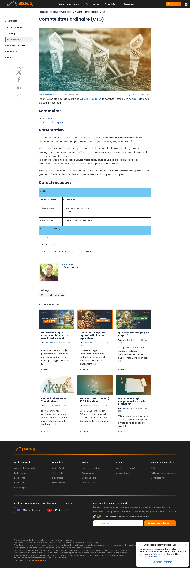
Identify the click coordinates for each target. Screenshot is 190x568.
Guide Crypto (20, 487)
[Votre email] (121, 523)
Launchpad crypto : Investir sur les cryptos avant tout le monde (54, 335)
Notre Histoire (111, 4)
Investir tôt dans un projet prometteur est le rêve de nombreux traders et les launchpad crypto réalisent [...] (55, 357)
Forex (9, 57)
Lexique (12, 21)
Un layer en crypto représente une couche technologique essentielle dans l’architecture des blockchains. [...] (93, 357)
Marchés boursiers (16, 45)
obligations (104, 141)
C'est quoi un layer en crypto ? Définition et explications (92, 335)
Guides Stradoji (89, 478)
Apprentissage (88, 473)
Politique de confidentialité (163, 554)
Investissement (14, 39)
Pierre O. (48, 405)
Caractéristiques (53, 122)
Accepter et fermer (162, 562)
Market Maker (58, 482)
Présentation (50, 118)
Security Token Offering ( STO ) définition (94, 400)
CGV (153, 468)
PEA (75, 163)
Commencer (173, 4)
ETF (114, 141)
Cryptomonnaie (14, 27)
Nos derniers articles (91, 468)
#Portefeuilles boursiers (52, 295)
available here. (40, 560)
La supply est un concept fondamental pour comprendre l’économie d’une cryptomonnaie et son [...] (133, 354)
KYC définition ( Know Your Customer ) (53, 400)
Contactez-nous (159, 478)
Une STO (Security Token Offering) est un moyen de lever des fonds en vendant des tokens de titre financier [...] (94, 417)
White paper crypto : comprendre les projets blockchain (131, 401)
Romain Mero (48, 94)
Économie (12, 51)
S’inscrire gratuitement (160, 523)
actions (93, 141)
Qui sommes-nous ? (125, 468)
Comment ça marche (69, 4)
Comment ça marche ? (25, 468)
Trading (11, 33)
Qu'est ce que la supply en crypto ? (133, 334)
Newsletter (19, 482)
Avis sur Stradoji (123, 473)
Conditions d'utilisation (148, 556)
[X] (18, 72)
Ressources (44, 12)
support (133, 99)
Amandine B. (49, 342)
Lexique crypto (88, 482)
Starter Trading (59, 468)
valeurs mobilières (90, 99)
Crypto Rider (58, 473)
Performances (92, 4)
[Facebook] (19, 79)
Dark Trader (57, 478)
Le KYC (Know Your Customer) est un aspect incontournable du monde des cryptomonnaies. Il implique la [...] (54, 417)
